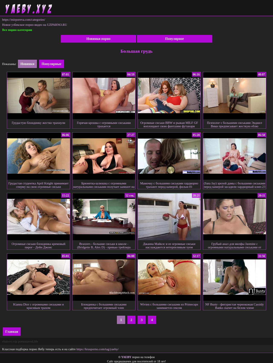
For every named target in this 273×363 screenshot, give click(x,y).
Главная (11, 331)
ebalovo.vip (9, 341)
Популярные (51, 64)
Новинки (27, 64)
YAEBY (126, 357)
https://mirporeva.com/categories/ (23, 19)
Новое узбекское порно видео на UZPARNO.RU (34, 24)
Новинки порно (98, 38)
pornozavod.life (28, 341)
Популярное (174, 38)
